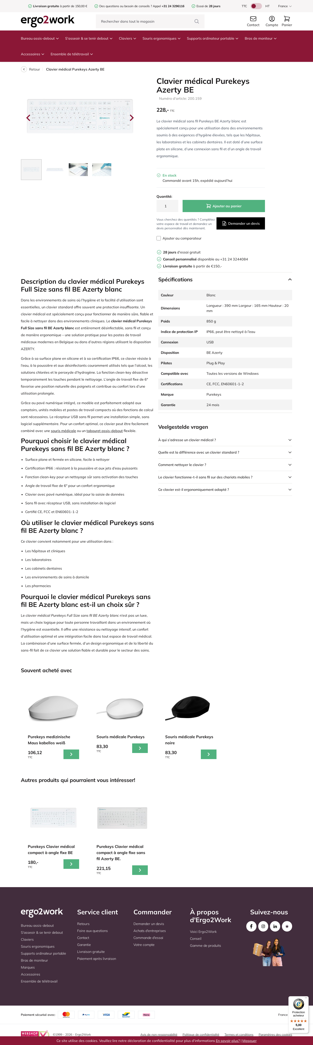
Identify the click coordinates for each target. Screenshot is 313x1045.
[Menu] (306, 998)
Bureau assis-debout (40, 38)
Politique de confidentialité (201, 1035)
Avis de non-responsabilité (158, 1035)
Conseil (195, 938)
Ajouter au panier (223, 206)
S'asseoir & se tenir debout (89, 38)
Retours (83, 924)
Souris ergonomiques (162, 38)
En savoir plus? (228, 1040)
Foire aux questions (92, 931)
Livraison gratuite (91, 951)
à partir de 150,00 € (60, 6)
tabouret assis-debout (105, 431)
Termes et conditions (239, 1035)
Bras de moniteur (261, 38)
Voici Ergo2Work (203, 931)
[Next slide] (131, 118)
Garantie (84, 944)
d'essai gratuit (182, 252)
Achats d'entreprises (149, 931)
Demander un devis (241, 223)
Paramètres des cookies (275, 1035)
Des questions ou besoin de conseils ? (125, 6)
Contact (83, 937)
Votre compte (144, 944)
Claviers (128, 38)
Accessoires (33, 54)
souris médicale (63, 431)
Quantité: (164, 196)
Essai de (208, 6)
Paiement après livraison (96, 958)
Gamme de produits (205, 945)
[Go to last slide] (28, 118)
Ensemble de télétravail (72, 54)
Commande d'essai (148, 937)
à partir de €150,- (192, 266)
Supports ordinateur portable (213, 38)
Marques (28, 967)
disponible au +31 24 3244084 (205, 259)
